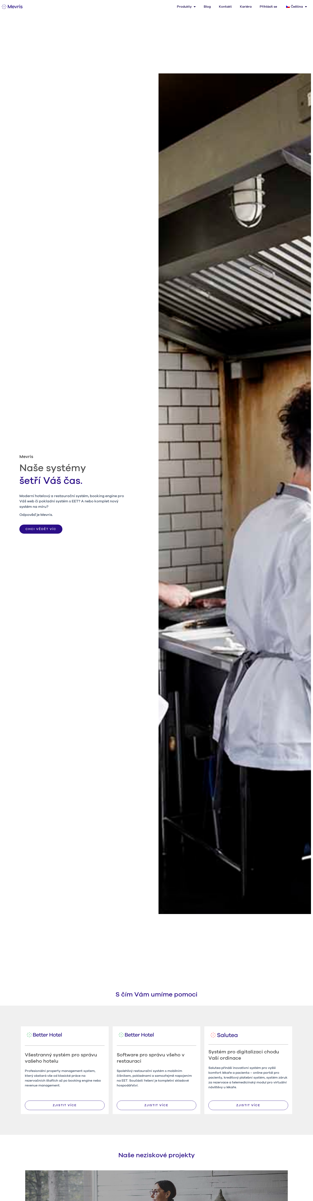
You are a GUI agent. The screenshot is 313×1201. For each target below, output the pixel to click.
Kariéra (246, 6)
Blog (207, 6)
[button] (40, 529)
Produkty (186, 6)
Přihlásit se (268, 6)
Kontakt (225, 6)
